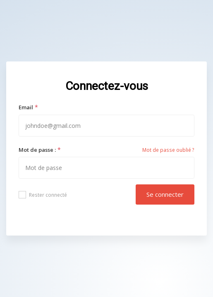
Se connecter (165, 194)
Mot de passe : (37, 149)
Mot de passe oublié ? (168, 149)
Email (26, 107)
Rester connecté (43, 194)
